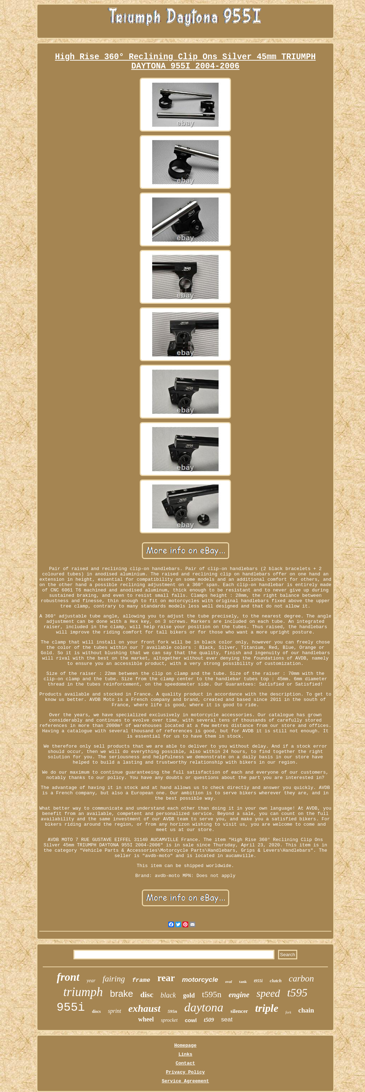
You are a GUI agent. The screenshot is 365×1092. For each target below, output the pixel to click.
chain (306, 1010)
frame (141, 980)
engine (238, 994)
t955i (258, 980)
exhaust (144, 1008)
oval (228, 981)
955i (71, 1007)
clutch (276, 980)
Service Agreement (185, 1081)
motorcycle (200, 979)
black (168, 995)
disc (146, 994)
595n (172, 1011)
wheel (146, 1019)
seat (226, 1019)
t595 (297, 992)
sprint (114, 1011)
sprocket (169, 1020)
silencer (239, 1011)
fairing (114, 978)
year (91, 980)
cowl (190, 1020)
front (68, 977)
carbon (301, 978)
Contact (185, 1063)
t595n (211, 994)
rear (166, 978)
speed (268, 993)
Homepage (185, 1045)
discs (96, 1011)
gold (189, 995)
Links (185, 1054)
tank (243, 981)
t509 (209, 1020)
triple (266, 1008)
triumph (83, 992)
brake (121, 993)
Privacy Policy (185, 1072)
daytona (203, 1007)
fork (288, 1012)
